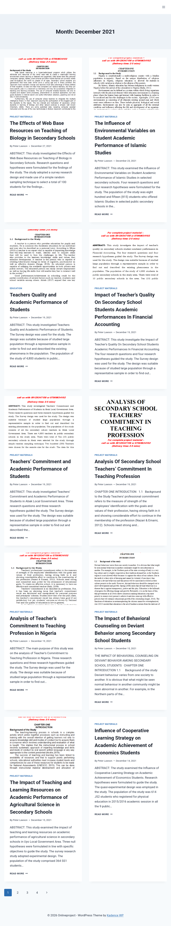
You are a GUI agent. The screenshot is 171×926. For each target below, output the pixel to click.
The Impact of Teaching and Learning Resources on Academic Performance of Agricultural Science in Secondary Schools (40, 797)
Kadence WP (115, 915)
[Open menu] (163, 7)
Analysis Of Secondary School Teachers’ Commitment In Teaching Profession (128, 469)
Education (16, 288)
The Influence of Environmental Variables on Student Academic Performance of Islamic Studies (125, 138)
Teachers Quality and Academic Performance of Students (39, 302)
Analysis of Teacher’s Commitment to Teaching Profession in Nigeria (38, 625)
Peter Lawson (20, 146)
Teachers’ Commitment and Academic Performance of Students (40, 469)
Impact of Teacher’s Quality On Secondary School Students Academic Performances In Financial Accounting (125, 309)
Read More (19, 194)
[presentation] (43, 84)
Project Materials (21, 117)
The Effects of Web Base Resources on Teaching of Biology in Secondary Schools (42, 130)
